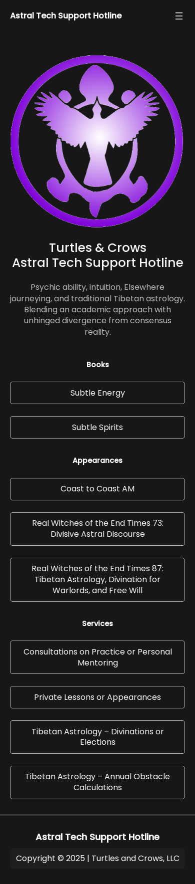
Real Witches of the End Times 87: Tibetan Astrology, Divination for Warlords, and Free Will (98, 579)
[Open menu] (179, 16)
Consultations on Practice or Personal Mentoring (98, 657)
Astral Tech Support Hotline (66, 15)
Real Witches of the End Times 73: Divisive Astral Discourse (98, 528)
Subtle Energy (97, 393)
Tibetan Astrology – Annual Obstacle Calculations (97, 782)
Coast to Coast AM (97, 488)
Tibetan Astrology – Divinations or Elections (98, 737)
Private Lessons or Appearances (97, 697)
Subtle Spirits (97, 427)
